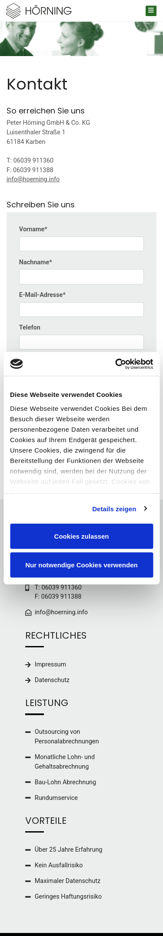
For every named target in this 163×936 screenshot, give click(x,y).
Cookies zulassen (81, 536)
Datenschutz (52, 680)
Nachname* (35, 262)
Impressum (50, 664)
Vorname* (33, 229)
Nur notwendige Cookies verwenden (81, 564)
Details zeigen (114, 508)
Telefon (29, 327)
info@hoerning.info (33, 179)
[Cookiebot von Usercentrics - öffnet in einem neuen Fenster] (116, 364)
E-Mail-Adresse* (42, 295)
